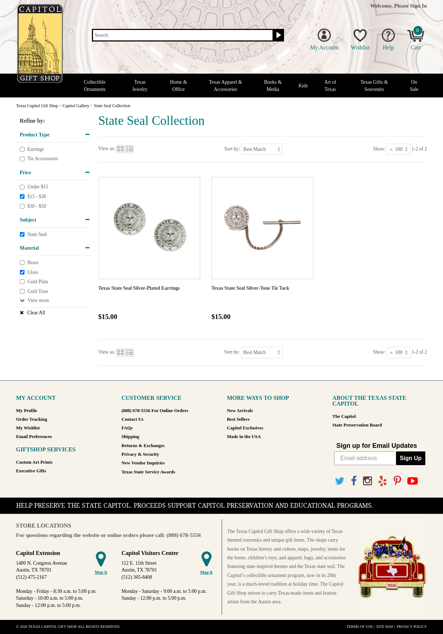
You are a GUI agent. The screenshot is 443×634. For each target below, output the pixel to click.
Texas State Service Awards (148, 472)
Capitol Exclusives (245, 427)
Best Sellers (238, 419)
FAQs (127, 427)
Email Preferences (34, 436)
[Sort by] (262, 149)
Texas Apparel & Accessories (225, 85)
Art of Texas (330, 85)
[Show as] (398, 149)
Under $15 (37, 187)
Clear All (36, 312)
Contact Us (132, 419)
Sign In (418, 6)
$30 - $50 (36, 206)
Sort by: (232, 149)
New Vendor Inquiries (143, 462)
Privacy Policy (412, 627)
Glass (32, 272)
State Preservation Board (357, 425)
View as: (106, 149)
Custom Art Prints (34, 462)
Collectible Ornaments (95, 85)
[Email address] (365, 458)
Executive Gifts (31, 470)
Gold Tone (37, 291)
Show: (379, 149)
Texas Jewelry (139, 85)
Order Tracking (31, 419)
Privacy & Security (140, 454)
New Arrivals (240, 410)
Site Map (384, 627)
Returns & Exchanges (142, 445)
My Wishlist (28, 427)
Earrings (35, 149)
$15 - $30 (36, 196)
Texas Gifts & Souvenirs (374, 85)
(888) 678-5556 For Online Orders (154, 410)
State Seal (37, 234)
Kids (303, 85)
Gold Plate (37, 281)
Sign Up (410, 458)
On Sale (414, 85)
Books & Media (273, 85)
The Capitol (344, 416)
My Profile (26, 410)
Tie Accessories (42, 158)
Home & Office (178, 85)
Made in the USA (244, 436)
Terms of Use (359, 627)
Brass (32, 262)
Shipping (130, 436)
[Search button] (278, 35)
